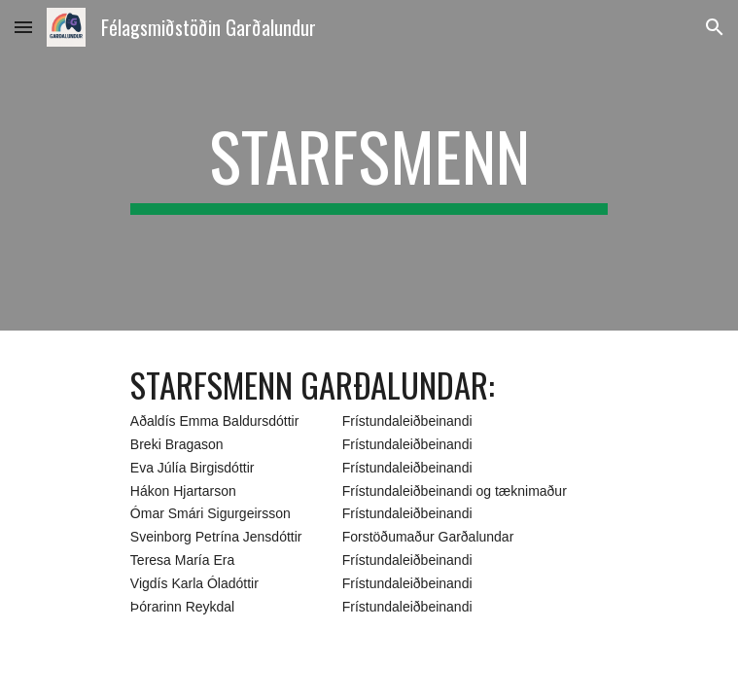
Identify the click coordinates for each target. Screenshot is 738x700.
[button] (23, 26)
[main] (369, 165)
